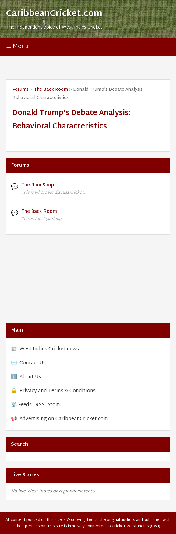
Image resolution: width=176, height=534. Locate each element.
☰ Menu (17, 46)
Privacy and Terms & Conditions (57, 391)
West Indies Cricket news (49, 349)
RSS (40, 405)
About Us (30, 377)
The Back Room (51, 90)
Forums (20, 90)
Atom (53, 405)
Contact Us (32, 363)
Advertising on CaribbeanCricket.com (63, 419)
